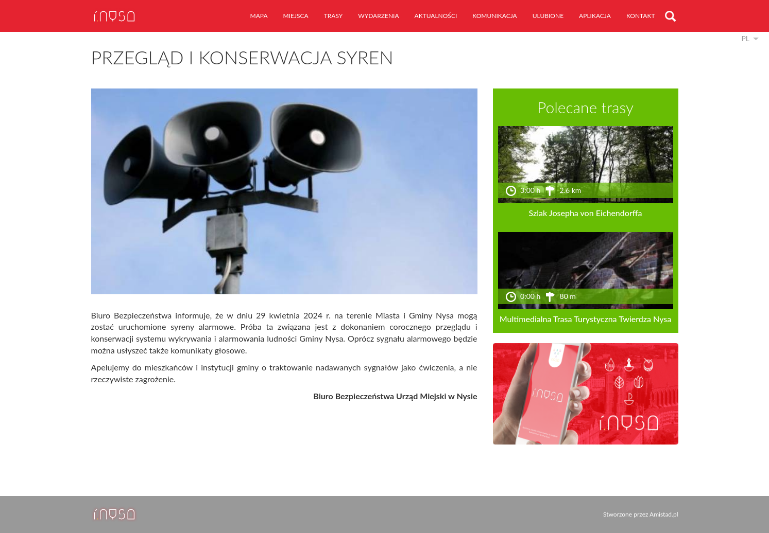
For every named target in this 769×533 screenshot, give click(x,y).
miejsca (296, 16)
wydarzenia (378, 16)
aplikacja (595, 16)
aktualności (436, 16)
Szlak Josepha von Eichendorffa (585, 213)
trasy (333, 16)
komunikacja (494, 16)
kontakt (640, 16)
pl (745, 38)
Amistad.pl (664, 514)
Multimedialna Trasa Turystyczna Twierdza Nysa (586, 319)
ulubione (548, 16)
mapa (259, 16)
